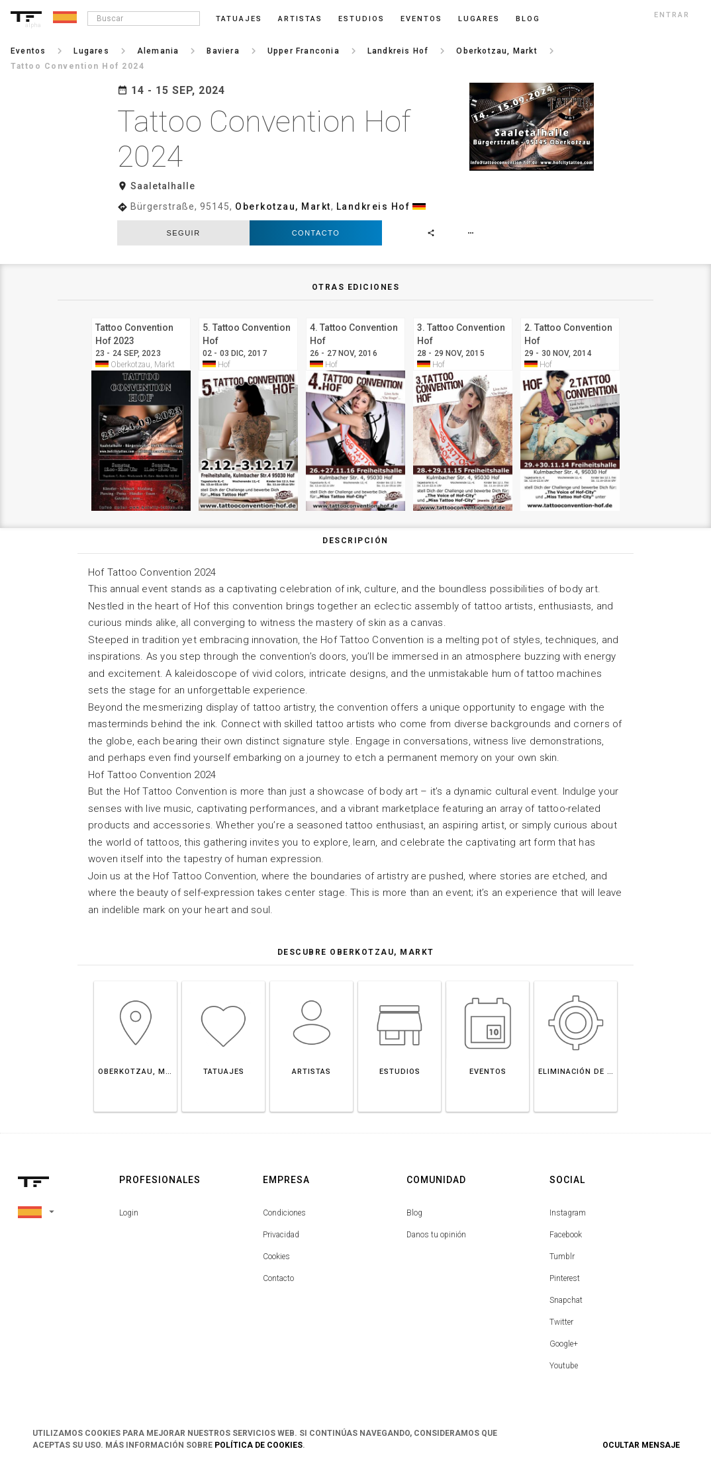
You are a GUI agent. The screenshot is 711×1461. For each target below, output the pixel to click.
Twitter (561, 1322)
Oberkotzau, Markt (283, 206)
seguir (183, 233)
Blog (414, 1213)
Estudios (361, 19)
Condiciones (284, 1213)
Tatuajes (239, 19)
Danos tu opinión (436, 1234)
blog (528, 19)
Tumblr (562, 1256)
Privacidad (281, 1234)
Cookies (276, 1256)
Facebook (565, 1234)
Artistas (300, 19)
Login (128, 1213)
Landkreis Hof (373, 206)
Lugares (479, 19)
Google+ (563, 1344)
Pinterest (564, 1278)
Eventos (421, 19)
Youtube (563, 1365)
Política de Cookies (258, 1445)
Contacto (316, 233)
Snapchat (566, 1300)
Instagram (567, 1213)
